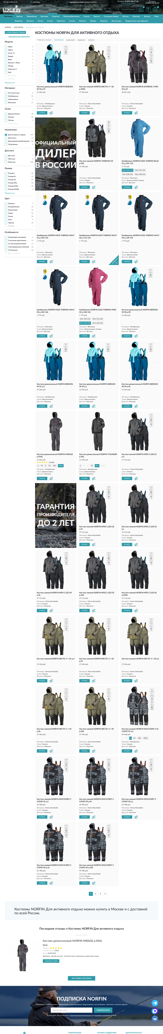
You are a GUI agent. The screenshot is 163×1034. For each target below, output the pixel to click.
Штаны (125, 16)
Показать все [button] (10, 83)
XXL (54, 445)
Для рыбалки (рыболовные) (18, 141)
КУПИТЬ (42, 104)
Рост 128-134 (128, 166)
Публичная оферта (105, 1019)
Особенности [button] (11, 232)
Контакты (97, 9)
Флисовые (12, 102)
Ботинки (44, 16)
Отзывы (86, 9)
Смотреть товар (51, 936)
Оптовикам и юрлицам (69, 9)
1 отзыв (51, 441)
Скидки (130, 1019)
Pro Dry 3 (11, 79)
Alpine (10, 50)
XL (50, 445)
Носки (40, 21)
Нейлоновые (13, 99)
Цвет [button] (7, 199)
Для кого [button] (9, 151)
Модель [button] (9, 42)
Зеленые (11, 203)
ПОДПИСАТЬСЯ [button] (103, 985)
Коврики (103, 21)
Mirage (10, 66)
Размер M (12, 176)
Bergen (10, 56)
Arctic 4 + (11, 53)
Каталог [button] (52, 9)
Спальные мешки (111, 16)
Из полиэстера (13, 93)
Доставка (73, 1012)
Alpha (10, 47)
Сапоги (87, 16)
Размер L (11, 173)
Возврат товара (76, 1019)
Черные (11, 223)
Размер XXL (12, 183)
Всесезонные (13, 123)
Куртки (20, 16)
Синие (10, 216)
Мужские (11, 162)
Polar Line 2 (12, 69)
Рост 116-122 (140, 162)
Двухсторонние (14, 253)
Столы (50, 21)
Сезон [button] (8, 109)
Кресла (97, 16)
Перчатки (61, 21)
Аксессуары (116, 21)
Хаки (10, 219)
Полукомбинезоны (71, 16)
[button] (128, 3)
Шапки (93, 21)
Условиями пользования (102, 990)
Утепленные (12, 250)
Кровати (30, 21)
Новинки (130, 1016)
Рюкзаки (136, 16)
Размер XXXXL (13, 189)
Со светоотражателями (17, 244)
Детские (11, 156)
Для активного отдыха (16, 135)
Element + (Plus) (14, 63)
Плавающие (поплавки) (17, 237)
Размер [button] (8, 168)
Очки (156, 16)
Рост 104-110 (128, 162)
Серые (10, 213)
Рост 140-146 (140, 166)
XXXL (61, 445)
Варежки (18, 21)
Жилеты (82, 21)
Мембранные (13, 96)
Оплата (72, 1016)
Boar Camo (12, 75)
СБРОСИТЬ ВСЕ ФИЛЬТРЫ (19, 37)
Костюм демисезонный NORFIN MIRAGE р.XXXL (72, 916)
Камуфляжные (13, 207)
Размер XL (12, 180)
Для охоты (12, 138)
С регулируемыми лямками (18, 247)
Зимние (11, 117)
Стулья (72, 21)
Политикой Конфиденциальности (81, 990)
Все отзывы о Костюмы (81, 953)
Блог (129, 1012)
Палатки (55, 16)
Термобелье (32, 16)
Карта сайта (103, 1016)
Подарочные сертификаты (136, 21)
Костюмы (8, 16)
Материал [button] (10, 88)
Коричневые (12, 210)
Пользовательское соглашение (110, 1023)
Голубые (11, 226)
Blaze (10, 59)
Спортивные (13, 144)
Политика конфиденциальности (139, 1023)
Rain (9, 72)
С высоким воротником (17, 240)
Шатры (147, 16)
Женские (11, 159)
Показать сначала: (44, 40)
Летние (11, 120)
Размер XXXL (13, 186)
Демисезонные (14, 114)
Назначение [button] (11, 130)
